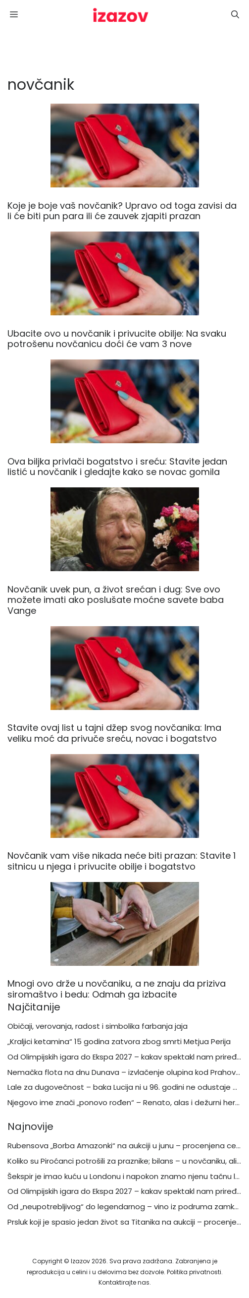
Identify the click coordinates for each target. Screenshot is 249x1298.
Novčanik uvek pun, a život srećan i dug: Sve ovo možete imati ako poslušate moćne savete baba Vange (115, 600)
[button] (235, 15)
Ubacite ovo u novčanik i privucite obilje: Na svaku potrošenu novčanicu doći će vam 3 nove (116, 339)
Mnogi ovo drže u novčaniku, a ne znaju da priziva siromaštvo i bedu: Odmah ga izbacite (116, 989)
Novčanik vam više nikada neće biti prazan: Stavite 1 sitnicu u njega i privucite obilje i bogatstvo (121, 861)
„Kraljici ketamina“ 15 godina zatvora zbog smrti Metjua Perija (119, 1041)
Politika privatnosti (194, 1272)
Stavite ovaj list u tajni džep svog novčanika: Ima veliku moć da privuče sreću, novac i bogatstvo (114, 733)
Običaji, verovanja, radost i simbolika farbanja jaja (97, 1026)
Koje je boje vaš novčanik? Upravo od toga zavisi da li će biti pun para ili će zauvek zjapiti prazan (122, 211)
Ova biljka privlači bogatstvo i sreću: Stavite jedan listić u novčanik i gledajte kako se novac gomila (117, 466)
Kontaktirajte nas (124, 1282)
